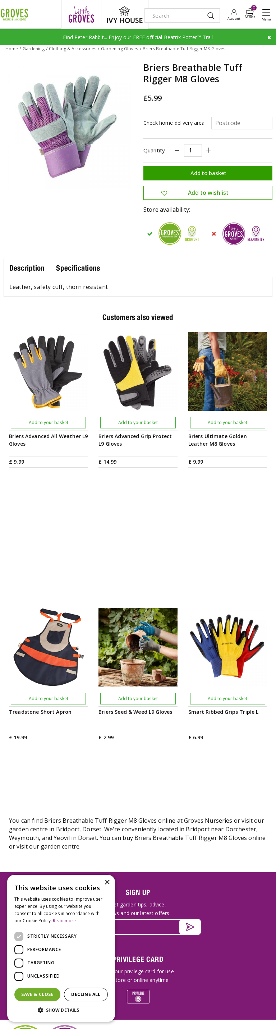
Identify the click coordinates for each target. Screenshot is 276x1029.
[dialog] (61, 948)
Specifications (78, 267)
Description (27, 267)
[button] (61, 1010)
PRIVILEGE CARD (138, 789)
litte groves (81, 14)
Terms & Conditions (189, 998)
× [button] (107, 882)
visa (127, 1015)
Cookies (256, 998)
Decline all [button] (85, 994)
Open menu (267, 14)
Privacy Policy (229, 998)
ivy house (125, 14)
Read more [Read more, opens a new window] (64, 921)
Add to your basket (48, 422)
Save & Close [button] (37, 994)
